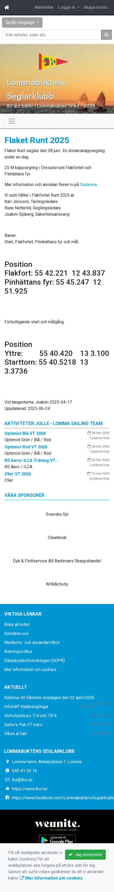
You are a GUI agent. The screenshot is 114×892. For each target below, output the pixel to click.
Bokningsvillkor (18, 651)
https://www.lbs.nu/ (30, 788)
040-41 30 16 (24, 770)
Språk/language (21, 22)
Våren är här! (15, 733)
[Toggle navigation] (11, 121)
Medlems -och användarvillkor (32, 642)
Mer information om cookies (30, 669)
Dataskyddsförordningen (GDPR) (34, 660)
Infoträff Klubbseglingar (26, 706)
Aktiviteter (44, 7)
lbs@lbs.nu (22, 779)
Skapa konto (96, 7)
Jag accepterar (85, 854)
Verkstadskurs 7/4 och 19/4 (30, 715)
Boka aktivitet (16, 624)
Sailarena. (89, 184)
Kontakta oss (16, 633)
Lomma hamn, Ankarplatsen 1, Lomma (46, 761)
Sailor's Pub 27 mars (23, 724)
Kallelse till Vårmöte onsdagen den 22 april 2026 (49, 697)
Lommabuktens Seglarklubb (36, 88)
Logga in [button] (67, 7)
